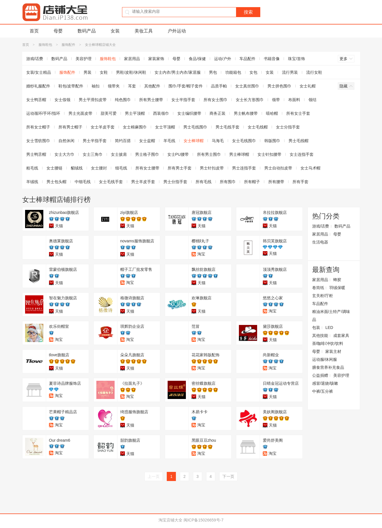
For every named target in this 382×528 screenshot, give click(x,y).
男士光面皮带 (80, 113)
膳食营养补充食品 (328, 367)
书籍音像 (272, 58)
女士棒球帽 (194, 140)
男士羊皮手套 (143, 181)
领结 (312, 99)
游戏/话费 (34, 58)
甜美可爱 (109, 113)
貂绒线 (77, 168)
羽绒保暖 (337, 287)
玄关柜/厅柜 (322, 295)
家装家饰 (156, 58)
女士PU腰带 (178, 154)
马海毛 (218, 140)
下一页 (228, 476)
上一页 (154, 476)
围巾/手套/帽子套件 (185, 86)
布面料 (294, 99)
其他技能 (320, 335)
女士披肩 (119, 154)
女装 (115, 30)
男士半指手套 (95, 140)
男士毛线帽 (298, 140)
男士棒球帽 (239, 154)
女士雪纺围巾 (38, 140)
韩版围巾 (272, 140)
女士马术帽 (310, 168)
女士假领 (62, 99)
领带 (276, 99)
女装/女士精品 (38, 72)
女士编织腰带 (189, 113)
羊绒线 (32, 181)
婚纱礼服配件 (38, 86)
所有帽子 (252, 181)
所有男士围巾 (209, 154)
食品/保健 (197, 58)
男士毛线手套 (227, 127)
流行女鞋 (314, 72)
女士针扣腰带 (269, 154)
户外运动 (177, 30)
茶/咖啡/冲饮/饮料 (328, 343)
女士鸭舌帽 (36, 99)
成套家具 (341, 335)
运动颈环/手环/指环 (43, 113)
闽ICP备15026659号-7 (203, 520)
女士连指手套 (302, 154)
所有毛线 (204, 181)
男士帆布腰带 (246, 113)
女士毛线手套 (111, 181)
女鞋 (104, 72)
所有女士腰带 (147, 168)
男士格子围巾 (147, 154)
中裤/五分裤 (322, 391)
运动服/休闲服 (324, 359)
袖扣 (95, 86)
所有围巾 (228, 181)
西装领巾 (161, 113)
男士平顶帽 (135, 113)
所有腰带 (276, 181)
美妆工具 (144, 30)
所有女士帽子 (38, 127)
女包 (253, 72)
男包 (213, 72)
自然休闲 (66, 140)
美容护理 (84, 58)
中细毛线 (83, 181)
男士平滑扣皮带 (93, 99)
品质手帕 (219, 86)
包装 (316, 327)
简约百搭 (123, 140)
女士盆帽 (147, 140)
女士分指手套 (288, 127)
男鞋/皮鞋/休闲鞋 (131, 72)
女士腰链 (54, 168)
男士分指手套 (175, 181)
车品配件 (247, 58)
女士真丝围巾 (247, 86)
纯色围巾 (123, 99)
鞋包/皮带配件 (71, 86)
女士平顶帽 (165, 127)
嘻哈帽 (272, 113)
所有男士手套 (180, 168)
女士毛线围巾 (244, 140)
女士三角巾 (93, 154)
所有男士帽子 (70, 127)
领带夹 (114, 86)
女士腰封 (99, 168)
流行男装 (290, 72)
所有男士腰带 (151, 99)
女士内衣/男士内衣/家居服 (178, 72)
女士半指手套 (183, 99)
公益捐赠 (320, 375)
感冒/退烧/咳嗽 (325, 383)
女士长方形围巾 (250, 99)
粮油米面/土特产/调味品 (331, 315)
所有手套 (300, 181)
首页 (34, 30)
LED (329, 327)
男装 (88, 72)
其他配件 (152, 86)
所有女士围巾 (215, 99)
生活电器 (320, 242)
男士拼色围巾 (279, 86)
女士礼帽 (308, 86)
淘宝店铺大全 (170, 520)
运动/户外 (222, 58)
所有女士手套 (298, 113)
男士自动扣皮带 (278, 168)
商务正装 (217, 113)
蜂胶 (337, 279)
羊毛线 (169, 140)
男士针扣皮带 (212, 168)
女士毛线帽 (258, 127)
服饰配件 (68, 45)
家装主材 (333, 351)
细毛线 (121, 168)
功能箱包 (233, 72)
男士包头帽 (56, 181)
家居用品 (132, 58)
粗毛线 (32, 168)
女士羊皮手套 (103, 127)
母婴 (58, 30)
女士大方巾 (64, 154)
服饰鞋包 (45, 45)
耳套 (132, 86)
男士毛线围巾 (195, 127)
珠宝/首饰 (296, 58)
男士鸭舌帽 (36, 154)
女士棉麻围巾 (135, 127)
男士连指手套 (244, 168)
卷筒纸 (318, 287)
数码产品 (87, 30)
